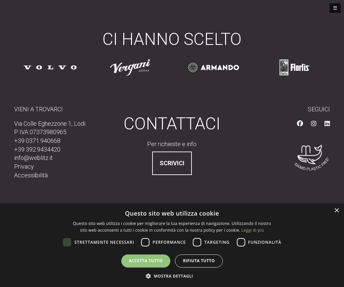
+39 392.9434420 (37, 149)
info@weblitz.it (33, 157)
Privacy (24, 166)
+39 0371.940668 (37, 140)
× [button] (336, 210)
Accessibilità (31, 175)
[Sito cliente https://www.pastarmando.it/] (213, 67)
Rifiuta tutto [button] (199, 261)
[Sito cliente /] (50, 67)
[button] (172, 276)
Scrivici (172, 163)
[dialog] (172, 245)
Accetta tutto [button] (146, 261)
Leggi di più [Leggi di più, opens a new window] (253, 230)
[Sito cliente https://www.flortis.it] (294, 67)
